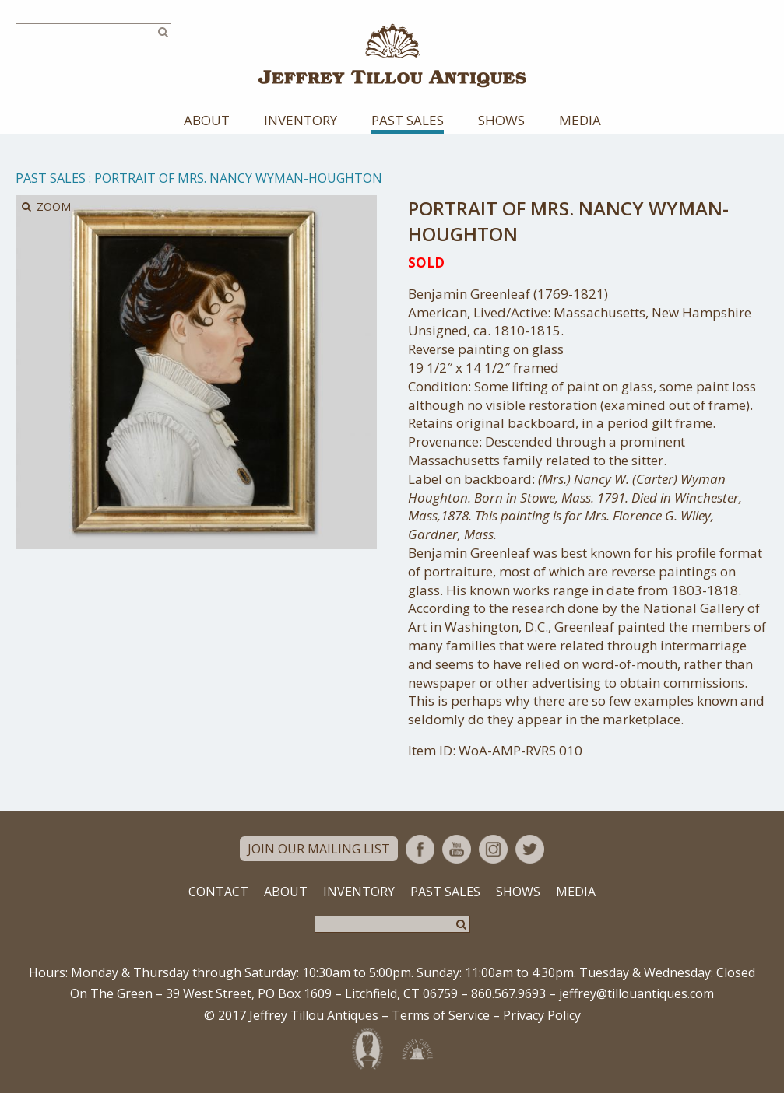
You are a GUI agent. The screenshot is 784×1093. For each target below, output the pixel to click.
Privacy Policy (542, 1015)
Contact (218, 891)
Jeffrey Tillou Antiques (392, 55)
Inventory (300, 120)
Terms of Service (441, 1015)
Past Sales (407, 120)
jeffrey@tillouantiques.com (636, 993)
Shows (501, 120)
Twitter (529, 849)
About (207, 120)
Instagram (493, 849)
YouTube (456, 849)
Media (580, 120)
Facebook (420, 849)
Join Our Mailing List (319, 848)
